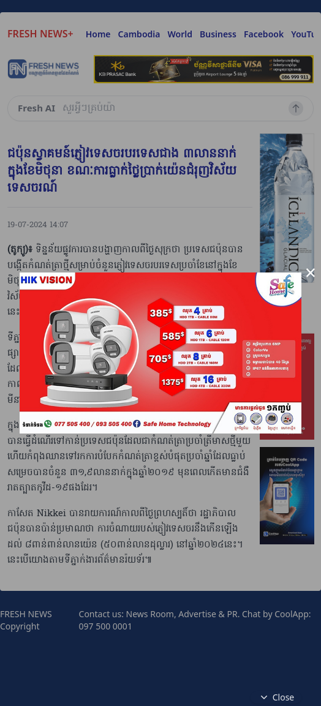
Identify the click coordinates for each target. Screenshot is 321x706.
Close (276, 697)
